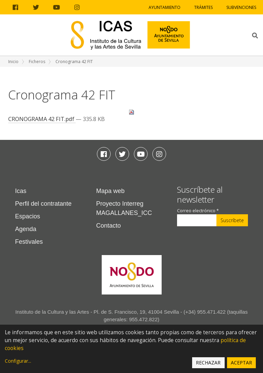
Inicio (13, 61)
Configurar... (18, 361)
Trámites (203, 7)
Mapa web (110, 191)
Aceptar (241, 362)
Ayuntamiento (164, 7)
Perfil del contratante (43, 203)
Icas (20, 191)
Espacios (27, 216)
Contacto (108, 225)
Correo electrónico (198, 210)
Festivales (29, 241)
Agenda (25, 229)
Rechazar (208, 362)
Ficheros (37, 61)
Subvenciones (241, 7)
